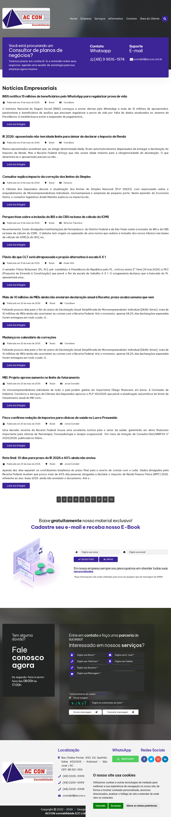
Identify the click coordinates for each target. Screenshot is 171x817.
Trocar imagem (78, 697)
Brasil (51, 102)
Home (73, 18)
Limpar (108, 559)
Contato (131, 18)
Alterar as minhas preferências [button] (141, 805)
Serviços (99, 18)
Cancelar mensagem (120, 712)
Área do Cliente (149, 18)
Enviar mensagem (85, 712)
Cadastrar (86, 559)
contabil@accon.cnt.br (148, 59)
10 (111, 499)
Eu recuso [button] (116, 805)
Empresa (86, 18)
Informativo (115, 18)
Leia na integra (16, 124)
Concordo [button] (100, 805)
